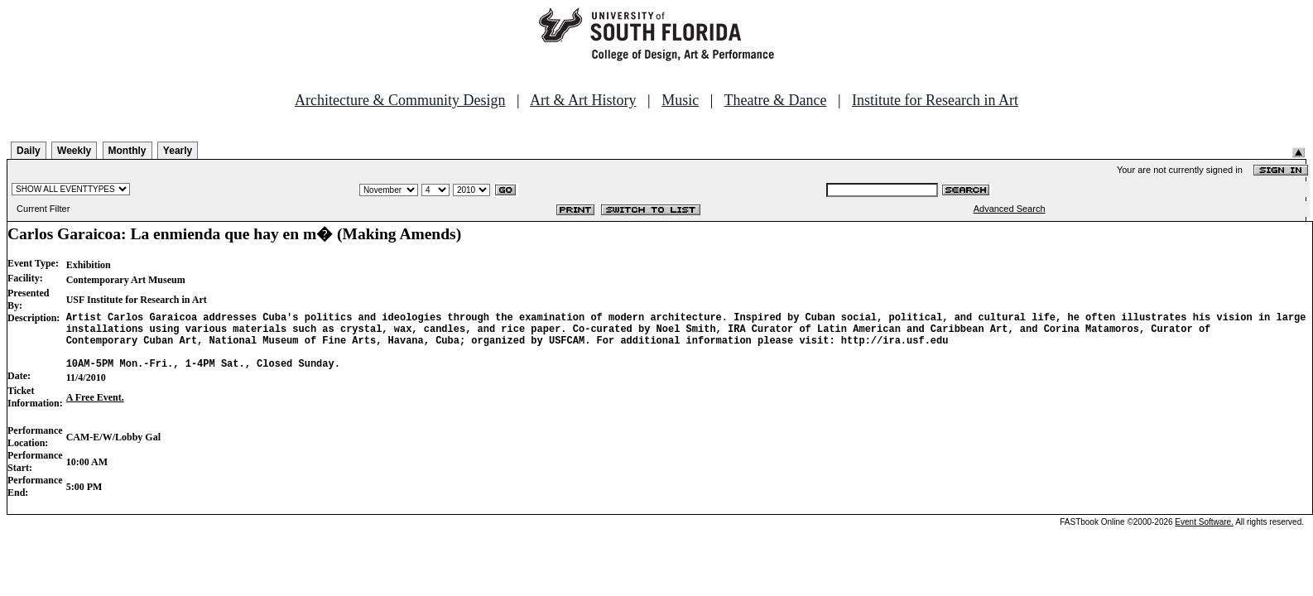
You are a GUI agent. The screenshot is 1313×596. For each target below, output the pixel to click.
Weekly (74, 150)
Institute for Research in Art (935, 100)
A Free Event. (95, 410)
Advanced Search (1010, 209)
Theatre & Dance (775, 100)
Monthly (127, 150)
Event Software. (1204, 534)
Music (680, 100)
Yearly (177, 150)
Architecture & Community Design (400, 100)
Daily (29, 150)
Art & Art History (583, 100)
